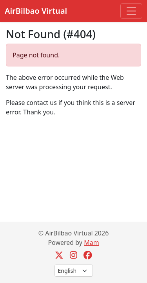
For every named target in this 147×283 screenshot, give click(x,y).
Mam (91, 242)
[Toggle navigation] (131, 11)
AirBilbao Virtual (36, 11)
